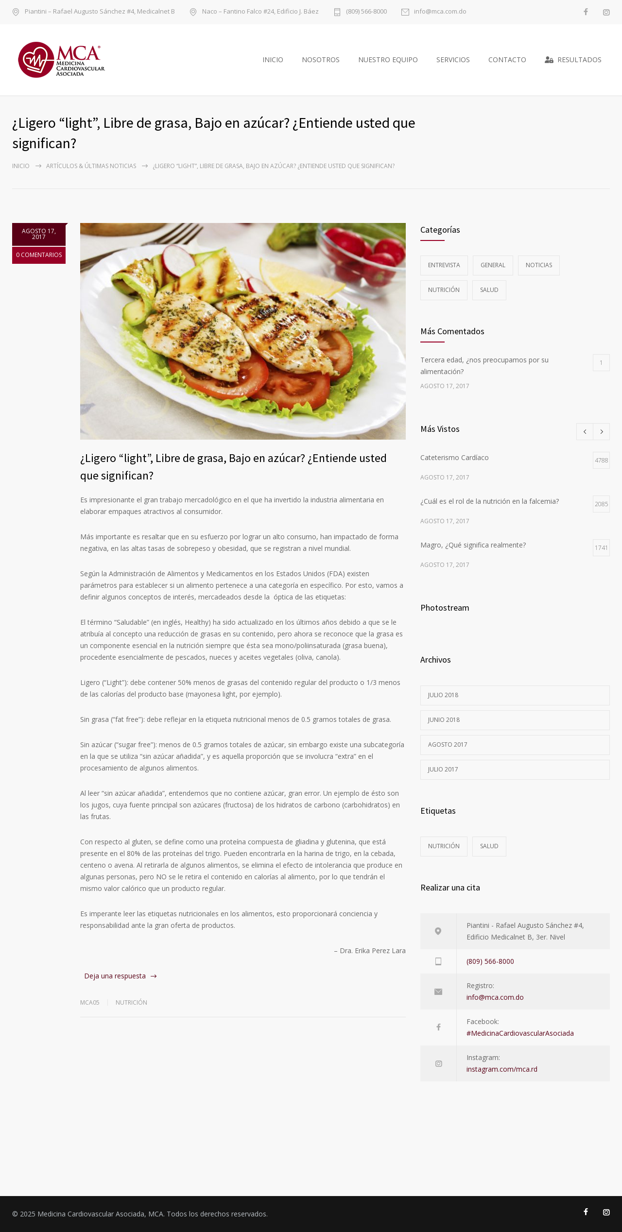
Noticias (539, 265)
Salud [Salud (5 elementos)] (489, 846)
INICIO (272, 59)
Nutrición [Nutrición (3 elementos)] (444, 846)
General (493, 265)
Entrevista (444, 265)
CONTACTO (507, 59)
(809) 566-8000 (366, 12)
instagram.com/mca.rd (501, 1069)
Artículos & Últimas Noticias (91, 166)
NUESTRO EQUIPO (388, 59)
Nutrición (131, 1002)
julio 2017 (443, 769)
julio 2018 (443, 695)
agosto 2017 (447, 744)
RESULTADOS (573, 59)
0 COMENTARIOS (39, 255)
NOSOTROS (321, 59)
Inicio (21, 166)
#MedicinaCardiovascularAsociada (520, 1033)
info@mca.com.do (440, 12)
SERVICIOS (453, 59)
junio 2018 (444, 720)
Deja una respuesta (115, 975)
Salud (489, 290)
